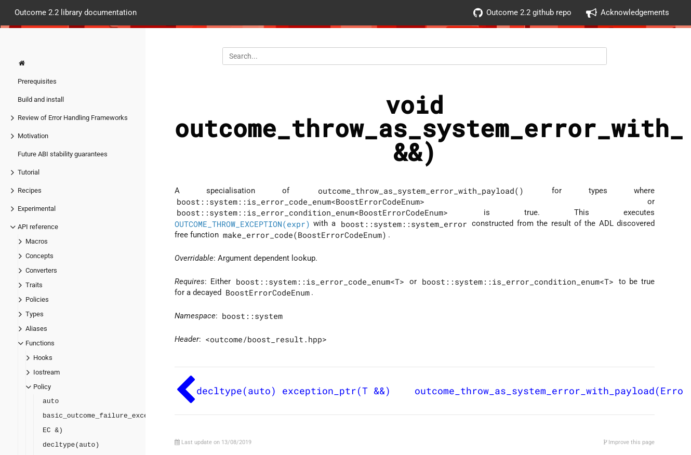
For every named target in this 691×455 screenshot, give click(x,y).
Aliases (36, 328)
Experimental (37, 208)
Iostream (46, 372)
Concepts (39, 256)
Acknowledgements (627, 12)
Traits (34, 285)
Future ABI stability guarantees (63, 154)
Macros (36, 241)
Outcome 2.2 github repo (522, 12)
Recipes (30, 190)
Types (34, 314)
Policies (37, 299)
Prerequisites (37, 81)
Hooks (42, 358)
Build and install (41, 99)
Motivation (33, 136)
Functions (40, 343)
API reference (38, 227)
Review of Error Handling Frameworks (73, 118)
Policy (42, 387)
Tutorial (28, 172)
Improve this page (629, 442)
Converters (41, 270)
